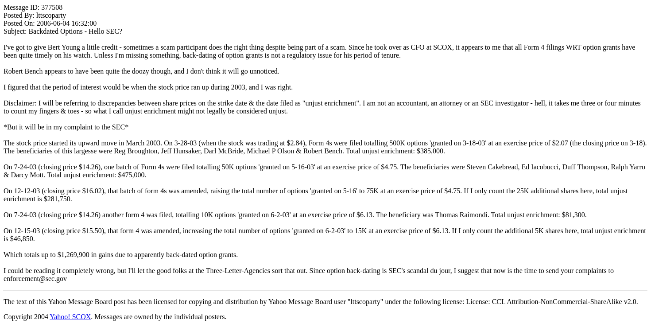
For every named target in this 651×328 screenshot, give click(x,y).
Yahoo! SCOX (70, 316)
